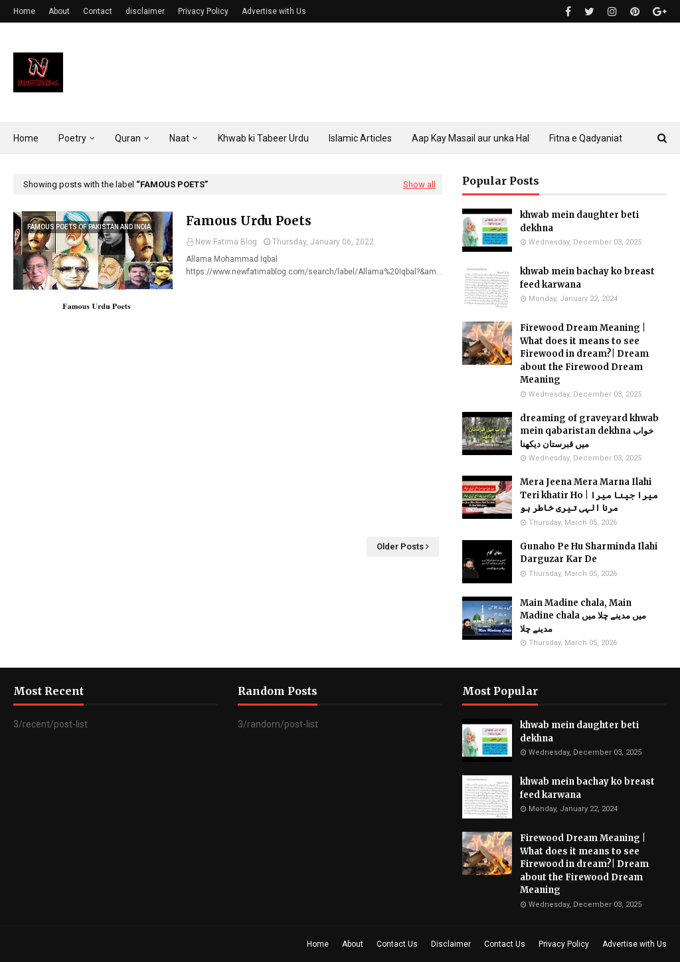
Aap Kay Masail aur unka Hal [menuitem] (470, 138)
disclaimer (145, 11)
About (59, 11)
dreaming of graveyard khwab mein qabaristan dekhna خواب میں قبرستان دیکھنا (589, 431)
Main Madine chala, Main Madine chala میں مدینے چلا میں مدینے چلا (583, 615)
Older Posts (400, 546)
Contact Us (397, 944)
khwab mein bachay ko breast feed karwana (587, 278)
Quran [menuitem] (128, 138)
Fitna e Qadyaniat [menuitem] (585, 138)
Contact (97, 11)
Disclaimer (451, 944)
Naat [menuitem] (179, 138)
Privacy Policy (203, 11)
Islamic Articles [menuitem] (360, 138)
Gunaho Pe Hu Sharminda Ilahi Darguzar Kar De (588, 553)
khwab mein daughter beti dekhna (579, 221)
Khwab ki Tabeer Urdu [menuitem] (263, 138)
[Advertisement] (227, 424)
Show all (419, 184)
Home (24, 11)
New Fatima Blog (226, 241)
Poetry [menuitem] (72, 138)
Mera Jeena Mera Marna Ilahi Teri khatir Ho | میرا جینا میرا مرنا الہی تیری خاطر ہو (589, 495)
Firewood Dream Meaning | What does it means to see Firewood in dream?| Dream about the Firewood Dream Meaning (584, 353)
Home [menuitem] (26, 138)
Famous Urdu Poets (248, 221)
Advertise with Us (274, 11)
